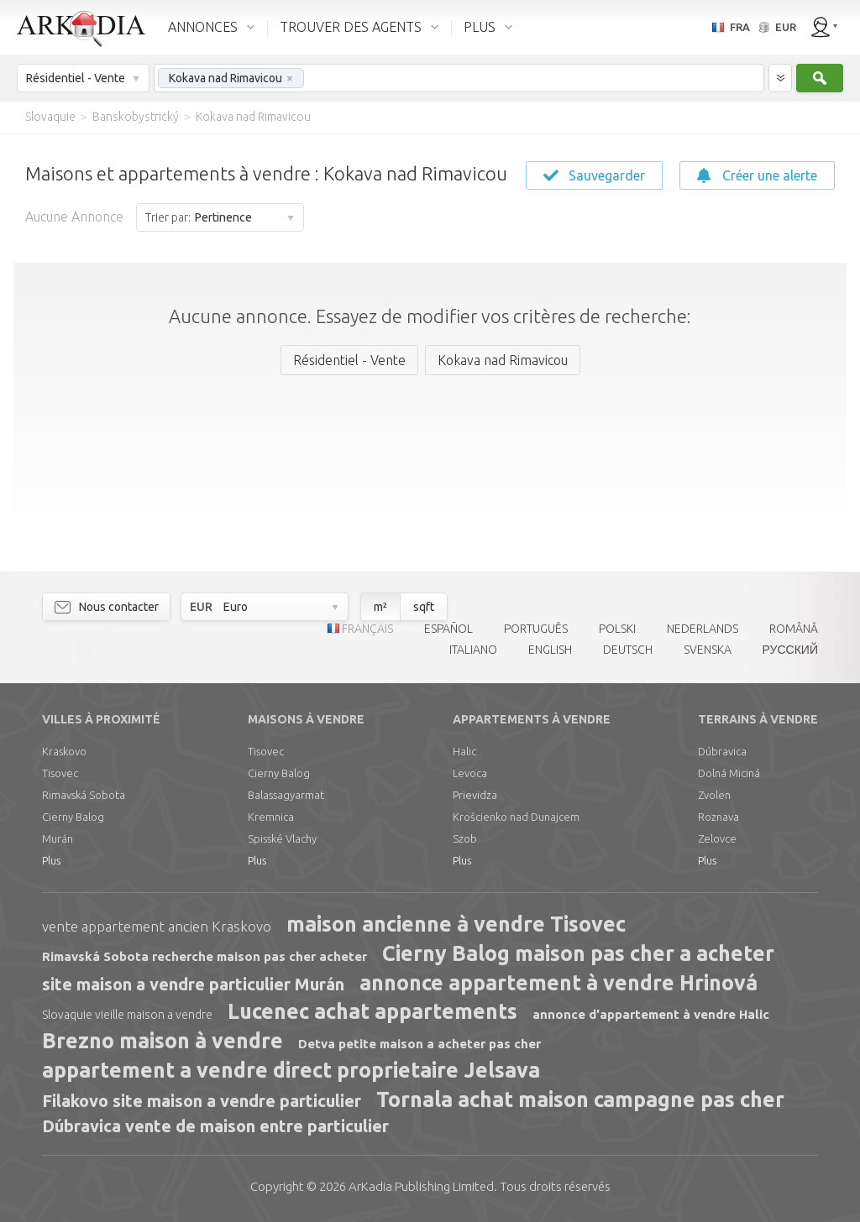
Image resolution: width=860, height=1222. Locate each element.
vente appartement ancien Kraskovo (156, 926)
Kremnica (271, 816)
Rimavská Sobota (83, 795)
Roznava (718, 816)
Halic (464, 751)
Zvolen (714, 795)
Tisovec (60, 773)
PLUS (480, 26)
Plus (51, 860)
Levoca (470, 773)
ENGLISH (550, 649)
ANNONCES (203, 26)
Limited (421, 1186)
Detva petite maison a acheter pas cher (419, 1044)
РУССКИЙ (790, 649)
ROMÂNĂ (793, 628)
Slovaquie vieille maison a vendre (127, 1014)
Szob (465, 838)
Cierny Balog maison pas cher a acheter (578, 953)
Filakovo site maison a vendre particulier (201, 1100)
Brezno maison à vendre (162, 1040)
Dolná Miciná (729, 773)
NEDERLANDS (702, 628)
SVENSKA (708, 649)
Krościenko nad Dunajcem (516, 816)
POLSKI (617, 628)
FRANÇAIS (367, 628)
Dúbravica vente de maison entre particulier (215, 1126)
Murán (57, 838)
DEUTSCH (628, 649)
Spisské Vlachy (282, 838)
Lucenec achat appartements (372, 1011)
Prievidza (475, 795)
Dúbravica (722, 751)
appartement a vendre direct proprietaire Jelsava (291, 1070)
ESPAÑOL (448, 628)
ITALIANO (473, 649)
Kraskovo (64, 751)
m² (380, 607)
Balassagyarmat (286, 795)
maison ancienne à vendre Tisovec (456, 924)
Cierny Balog (73, 816)
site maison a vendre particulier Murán (193, 984)
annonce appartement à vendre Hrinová (558, 983)
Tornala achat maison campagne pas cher (580, 1099)
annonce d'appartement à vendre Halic (650, 1014)
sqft (423, 607)
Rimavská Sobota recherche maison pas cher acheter (204, 956)
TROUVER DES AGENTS (351, 26)
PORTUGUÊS (536, 628)
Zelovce (717, 838)
